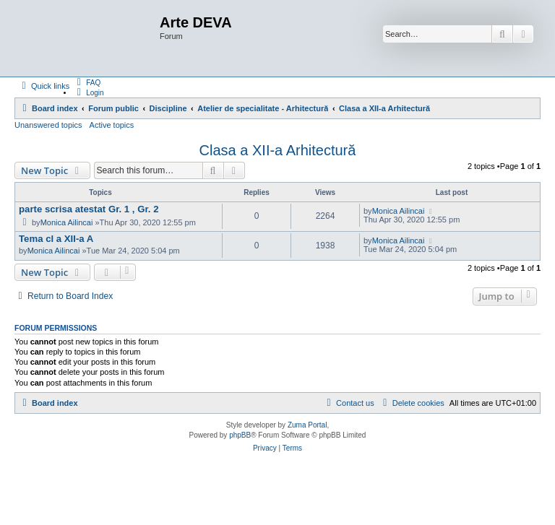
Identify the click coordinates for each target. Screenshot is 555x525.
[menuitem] (86, 82)
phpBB (240, 435)
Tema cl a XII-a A (56, 238)
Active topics (112, 125)
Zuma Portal (307, 425)
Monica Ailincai (66, 222)
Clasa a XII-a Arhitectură (277, 150)
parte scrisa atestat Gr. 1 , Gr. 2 (89, 209)
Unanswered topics (48, 125)
